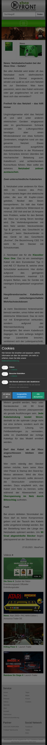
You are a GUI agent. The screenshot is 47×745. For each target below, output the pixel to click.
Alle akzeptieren (38, 395)
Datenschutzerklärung (10, 361)
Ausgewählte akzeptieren (22, 395)
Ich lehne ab (6, 395)
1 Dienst (13, 370)
